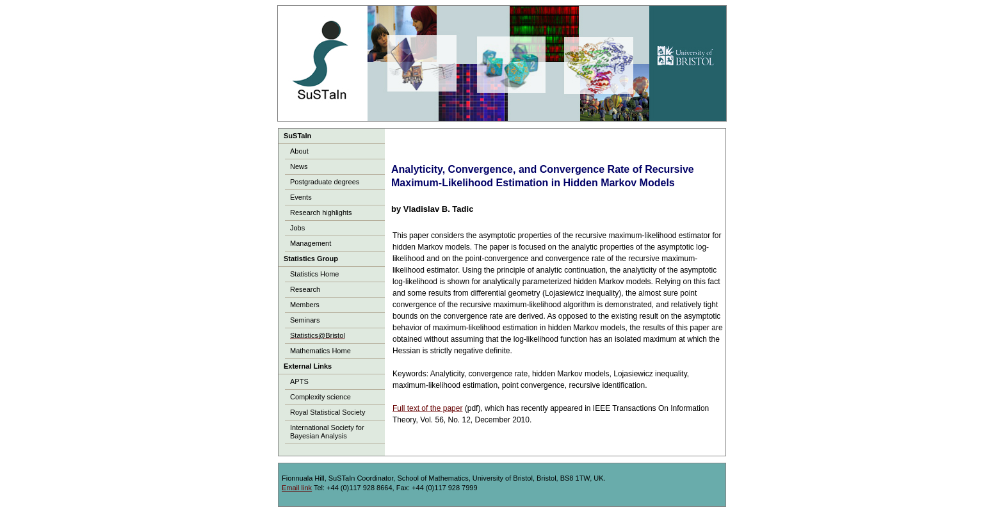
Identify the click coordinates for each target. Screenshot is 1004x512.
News (299, 166)
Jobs (297, 228)
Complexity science (320, 397)
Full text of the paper (427, 408)
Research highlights (321, 212)
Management (310, 243)
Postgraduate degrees (324, 182)
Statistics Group (311, 258)
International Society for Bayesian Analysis (327, 432)
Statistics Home (314, 274)
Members (305, 304)
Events (301, 197)
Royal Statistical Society (327, 412)
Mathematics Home (320, 351)
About (299, 151)
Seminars (305, 320)
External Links (308, 366)
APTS (299, 381)
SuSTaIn (297, 136)
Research (305, 289)
